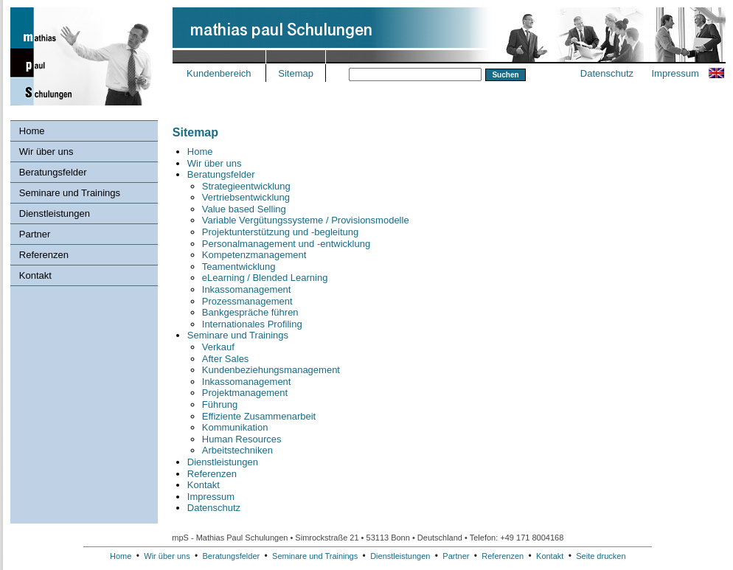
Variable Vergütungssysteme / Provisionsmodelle (305, 220)
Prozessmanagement (247, 301)
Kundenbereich (219, 73)
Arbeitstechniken (237, 450)
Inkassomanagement (246, 289)
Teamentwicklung (239, 266)
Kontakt (35, 275)
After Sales (225, 358)
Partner (35, 234)
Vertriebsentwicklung (246, 197)
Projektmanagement (245, 392)
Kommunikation (235, 427)
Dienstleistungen (54, 213)
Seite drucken (600, 556)
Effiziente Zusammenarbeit (259, 416)
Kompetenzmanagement (254, 254)
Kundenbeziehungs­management (271, 369)
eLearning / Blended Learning (265, 277)
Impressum (674, 73)
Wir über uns (46, 151)
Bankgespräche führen (250, 312)
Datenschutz (606, 73)
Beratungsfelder (53, 172)
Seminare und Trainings (69, 192)
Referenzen (44, 254)
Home (32, 130)
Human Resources (242, 439)
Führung (219, 404)
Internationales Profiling (252, 324)
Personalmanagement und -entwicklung (286, 243)
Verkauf (218, 346)
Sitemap (295, 73)
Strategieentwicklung (246, 186)
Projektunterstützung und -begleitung (280, 231)
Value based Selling (244, 209)
